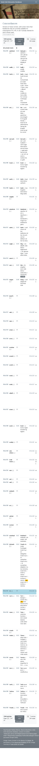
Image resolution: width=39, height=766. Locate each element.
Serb (10, 74)
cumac (24, 132)
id (26, 211)
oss (25, 244)
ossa (26, 253)
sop (10, 321)
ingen (26, 74)
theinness (23, 647)
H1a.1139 (5, 535)
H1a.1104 (5, 107)
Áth (23, 104)
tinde (11, 635)
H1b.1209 (31, 312)
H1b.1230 (31, 525)
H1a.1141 (5, 591)
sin (10, 107)
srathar (11, 347)
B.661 (17, 707)
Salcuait (23, 51)
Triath (22, 544)
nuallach (22, 143)
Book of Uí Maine (26, 740)
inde (21, 146)
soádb (22, 69)
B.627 (17, 535)
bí (25, 62)
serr (21, 141)
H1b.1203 (31, 227)
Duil (21, 283)
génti (22, 224)
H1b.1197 (31, 139)
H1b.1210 (31, 321)
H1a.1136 (5, 505)
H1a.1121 (5, 347)
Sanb (11, 188)
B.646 (17, 179)
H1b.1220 (31, 162)
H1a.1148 (5, 684)
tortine (22, 607)
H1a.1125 (5, 384)
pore (21, 670)
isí (21, 82)
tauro (22, 688)
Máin (21, 113)
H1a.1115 (5, 279)
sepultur (22, 211)
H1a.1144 (5, 630)
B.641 (17, 74)
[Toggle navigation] (36, 2)
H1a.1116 (5, 296)
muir (25, 556)
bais (25, 637)
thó (24, 659)
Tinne (22, 635)
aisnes (22, 661)
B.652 (17, 596)
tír (21, 552)
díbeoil (23, 89)
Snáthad (23, 535)
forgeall (24, 119)
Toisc (22, 612)
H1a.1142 (5, 596)
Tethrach (23, 703)
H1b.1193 (31, 51)
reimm (22, 574)
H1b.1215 (31, 365)
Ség (21, 244)
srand (11, 356)
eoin (21, 269)
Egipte (22, 168)
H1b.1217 (31, 384)
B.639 (17, 67)
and (21, 64)
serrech (22, 148)
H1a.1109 (5, 196)
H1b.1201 (31, 196)
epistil (22, 115)
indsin (25, 255)
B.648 (17, 279)
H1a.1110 (5, 209)
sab (10, 312)
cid (25, 229)
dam (25, 623)
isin (26, 55)
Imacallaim (23, 699)
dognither (23, 663)
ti (9, 591)
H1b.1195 (31, 74)
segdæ (11, 197)
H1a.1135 (5, 491)
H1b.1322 (31, 630)
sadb (10, 67)
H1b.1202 (31, 209)
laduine (22, 620)
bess (26, 241)
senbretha (23, 273)
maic (23, 111)
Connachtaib (24, 80)
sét (27, 537)
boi (25, 115)
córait (22, 229)
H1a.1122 (5, 356)
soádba (22, 71)
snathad (12, 535)
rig (25, 550)
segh (10, 244)
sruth (11, 365)
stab (10, 384)
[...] (10, 53)
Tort (21, 596)
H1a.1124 (5, 375)
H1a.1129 (5, 442)
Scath (22, 76)
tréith (22, 573)
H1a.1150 (5, 707)
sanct (11, 258)
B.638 (17, 51)
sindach (11, 491)
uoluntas (23, 614)
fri (21, 119)
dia (25, 126)
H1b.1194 (31, 67)
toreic (11, 657)
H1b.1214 (31, 356)
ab (21, 709)
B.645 (17, 162)
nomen (22, 600)
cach (25, 107)
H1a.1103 (5, 74)
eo (24, 645)
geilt (23, 160)
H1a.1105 (5, 139)
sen (10, 265)
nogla (25, 144)
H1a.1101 (5, 51)
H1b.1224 (31, 470)
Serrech (22, 152)
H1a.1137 (5, 516)
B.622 (17, 209)
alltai (21, 255)
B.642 (17, 107)
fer (22, 251)
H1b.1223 (31, 459)
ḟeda (24, 283)
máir (21, 285)
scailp (11, 442)
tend (21, 645)
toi (21, 665)
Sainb (25, 193)
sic (10, 505)
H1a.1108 (5, 188)
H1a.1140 (5, 544)
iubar (22, 637)
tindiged (22, 639)
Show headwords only (8, 34)
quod (25, 709)
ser (22, 154)
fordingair (23, 548)
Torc (21, 668)
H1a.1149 (5, 691)
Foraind (22, 167)
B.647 (17, 188)
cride (21, 654)
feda (21, 83)
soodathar (23, 565)
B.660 (17, 691)
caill (24, 55)
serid (21, 156)
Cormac (25, 97)
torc (25, 582)
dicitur (25, 146)
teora (22, 95)
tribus (24, 711)
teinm (22, 650)
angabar (22, 267)
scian (11, 409)
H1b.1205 (31, 258)
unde (26, 109)
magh (22, 220)
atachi (25, 654)
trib (27, 708)
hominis (22, 616)
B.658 (17, 668)
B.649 (17, 265)
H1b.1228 (31, 505)
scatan (11, 525)
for (21, 97)
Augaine (22, 190)
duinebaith (23, 219)
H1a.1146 (5, 657)
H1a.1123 (5, 365)
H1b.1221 (31, 442)
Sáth (21, 179)
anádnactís (23, 222)
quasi (25, 668)
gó (26, 130)
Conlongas (23, 99)
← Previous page (19, 40)
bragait (22, 128)
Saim (22, 227)
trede (22, 546)
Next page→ (19, 44)
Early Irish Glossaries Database (11, 2)
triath (22, 550)
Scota (22, 165)
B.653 (17, 612)
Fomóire (22, 693)
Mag (21, 193)
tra (27, 567)
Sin (21, 107)
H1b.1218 (31, 393)
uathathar (23, 559)
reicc (21, 659)
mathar (22, 158)
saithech (22, 183)
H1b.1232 (31, 544)
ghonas (26, 251)
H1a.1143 (5, 612)
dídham (22, 239)
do (21, 78)
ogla (23, 150)
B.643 (17, 243)
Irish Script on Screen (17, 744)
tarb (10, 684)
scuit (10, 426)
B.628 (17, 227)
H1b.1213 (31, 347)
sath (10, 179)
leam (26, 148)
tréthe (22, 584)
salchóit (22, 53)
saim (10, 227)
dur (27, 87)
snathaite (23, 541)
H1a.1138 (5, 525)
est (21, 213)
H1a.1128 (5, 425)
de (25, 600)
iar (27, 154)
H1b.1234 (31, 596)
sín (21, 111)
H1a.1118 (5, 321)
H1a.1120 (5, 338)
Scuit (11, 163)
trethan (22, 578)
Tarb (21, 684)
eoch (25, 235)
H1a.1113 (5, 258)
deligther (23, 567)
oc (21, 104)
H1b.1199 (31, 179)
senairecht (23, 274)
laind (25, 618)
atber (25, 622)
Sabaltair (23, 209)
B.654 (17, 544)
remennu (25, 569)
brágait (25, 117)
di (23, 235)
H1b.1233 (31, 591)
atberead (23, 124)
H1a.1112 (5, 243)
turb (21, 686)
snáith (22, 539)
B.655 (17, 635)
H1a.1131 (5, 459)
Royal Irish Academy (20, 742)
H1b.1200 (31, 188)
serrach (11, 139)
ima (21, 117)
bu (23, 241)
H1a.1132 (5, 470)
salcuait (22, 58)
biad (26, 179)
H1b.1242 (31, 707)
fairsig (22, 126)
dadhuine (23, 233)
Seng (22, 279)
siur (10, 470)
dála (25, 95)
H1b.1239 (31, 668)
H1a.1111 (5, 227)
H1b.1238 (31, 657)
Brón (26, 85)
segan (11, 279)
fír (26, 122)
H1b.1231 (31, 535)
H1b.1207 (31, 279)
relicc (21, 217)
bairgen (22, 598)
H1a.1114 (5, 265)
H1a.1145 (5, 635)
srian (11, 330)
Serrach (22, 139)
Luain (22, 85)
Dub (22, 87)
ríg (26, 167)
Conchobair (23, 102)
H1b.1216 (31, 375)
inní (21, 618)
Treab (11, 708)
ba (24, 122)
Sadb (22, 67)
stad (10, 375)
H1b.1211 (31, 329)
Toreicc (22, 657)
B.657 (17, 657)
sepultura (23, 215)
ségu (21, 253)
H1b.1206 (31, 265)
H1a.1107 (5, 179)
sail (10, 482)
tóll (26, 539)
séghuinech (23, 249)
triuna (24, 701)
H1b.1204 (31, 243)
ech (25, 154)
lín (25, 265)
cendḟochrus (24, 672)
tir (21, 557)
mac (21, 101)
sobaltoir (12, 209)
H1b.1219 (31, 409)
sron (10, 338)
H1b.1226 (31, 482)
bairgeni (22, 609)
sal (10, 479)
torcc (25, 561)
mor (25, 60)
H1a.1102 (5, 67)
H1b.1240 (31, 684)
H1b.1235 (31, 612)
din (26, 58)
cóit (21, 55)
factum (22, 603)
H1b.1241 (31, 691)
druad (26, 76)
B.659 (17, 684)
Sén (21, 265)
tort (10, 596)
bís (26, 158)
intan (21, 91)
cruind (22, 109)
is (23, 618)
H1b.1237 (31, 635)
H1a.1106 (5, 162)
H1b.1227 (31, 491)
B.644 (17, 139)
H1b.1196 (31, 107)
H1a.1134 (5, 482)
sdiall (11, 393)
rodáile (22, 93)
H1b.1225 (31, 479)
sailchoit (12, 51)
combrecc (23, 56)
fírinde (22, 121)
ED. (26, 580)
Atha (25, 83)
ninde (25, 641)
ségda (22, 281)
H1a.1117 (5, 312)
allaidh (22, 246)
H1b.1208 (31, 296)
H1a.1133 (5, 479)
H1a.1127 (5, 409)
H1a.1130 (5, 451)
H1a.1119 (5, 329)
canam (22, 652)
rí (26, 691)
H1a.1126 (5, 393)
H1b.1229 (31, 516)
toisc (10, 612)
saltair (11, 516)
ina (21, 569)
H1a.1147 (5, 668)
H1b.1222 (31, 451)
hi (27, 663)
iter (21, 231)
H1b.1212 (31, 338)
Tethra (11, 691)
